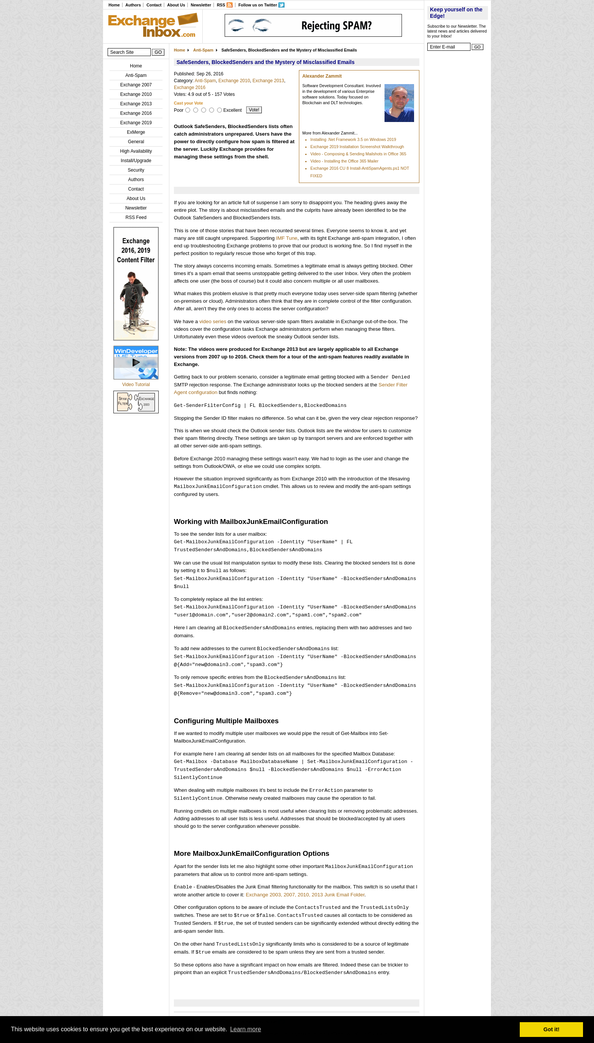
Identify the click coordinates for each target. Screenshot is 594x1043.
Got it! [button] (552, 1029)
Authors (133, 5)
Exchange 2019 (136, 122)
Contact (154, 5)
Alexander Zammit (322, 76)
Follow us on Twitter (257, 5)
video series (212, 321)
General (136, 141)
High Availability (136, 151)
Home (114, 5)
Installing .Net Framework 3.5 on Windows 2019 (353, 139)
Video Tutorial (136, 384)
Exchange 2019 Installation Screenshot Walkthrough (357, 146)
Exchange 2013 (136, 103)
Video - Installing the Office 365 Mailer (344, 161)
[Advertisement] (457, 168)
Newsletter (201, 5)
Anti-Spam (136, 75)
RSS (221, 5)
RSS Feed (135, 217)
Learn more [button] (245, 1029)
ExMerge (136, 132)
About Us (176, 5)
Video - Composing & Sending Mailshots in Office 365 (358, 154)
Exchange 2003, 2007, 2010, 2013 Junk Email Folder (305, 895)
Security (136, 170)
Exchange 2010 (136, 94)
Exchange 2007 (136, 85)
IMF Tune (286, 238)
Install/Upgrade (136, 160)
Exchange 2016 (136, 113)
